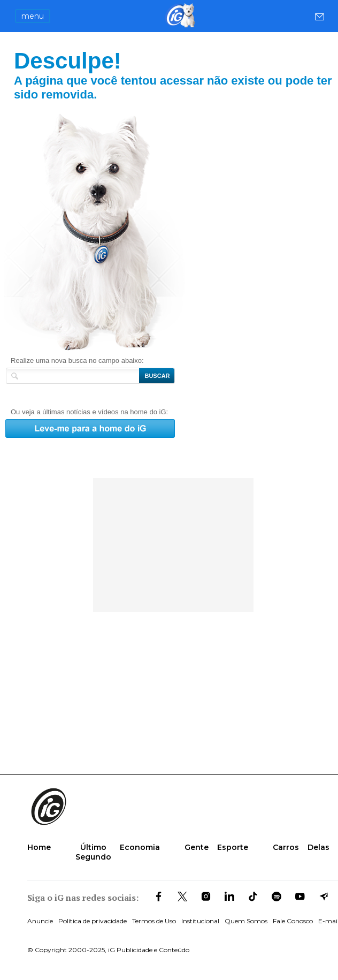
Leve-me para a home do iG (116, 231)
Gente (197, 847)
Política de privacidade (92, 921)
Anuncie (40, 921)
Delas (318, 847)
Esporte (232, 847)
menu (32, 16)
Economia (140, 847)
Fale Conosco (293, 921)
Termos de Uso (154, 921)
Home (39, 847)
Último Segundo (93, 852)
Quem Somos (246, 921)
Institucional (200, 921)
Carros (286, 847)
